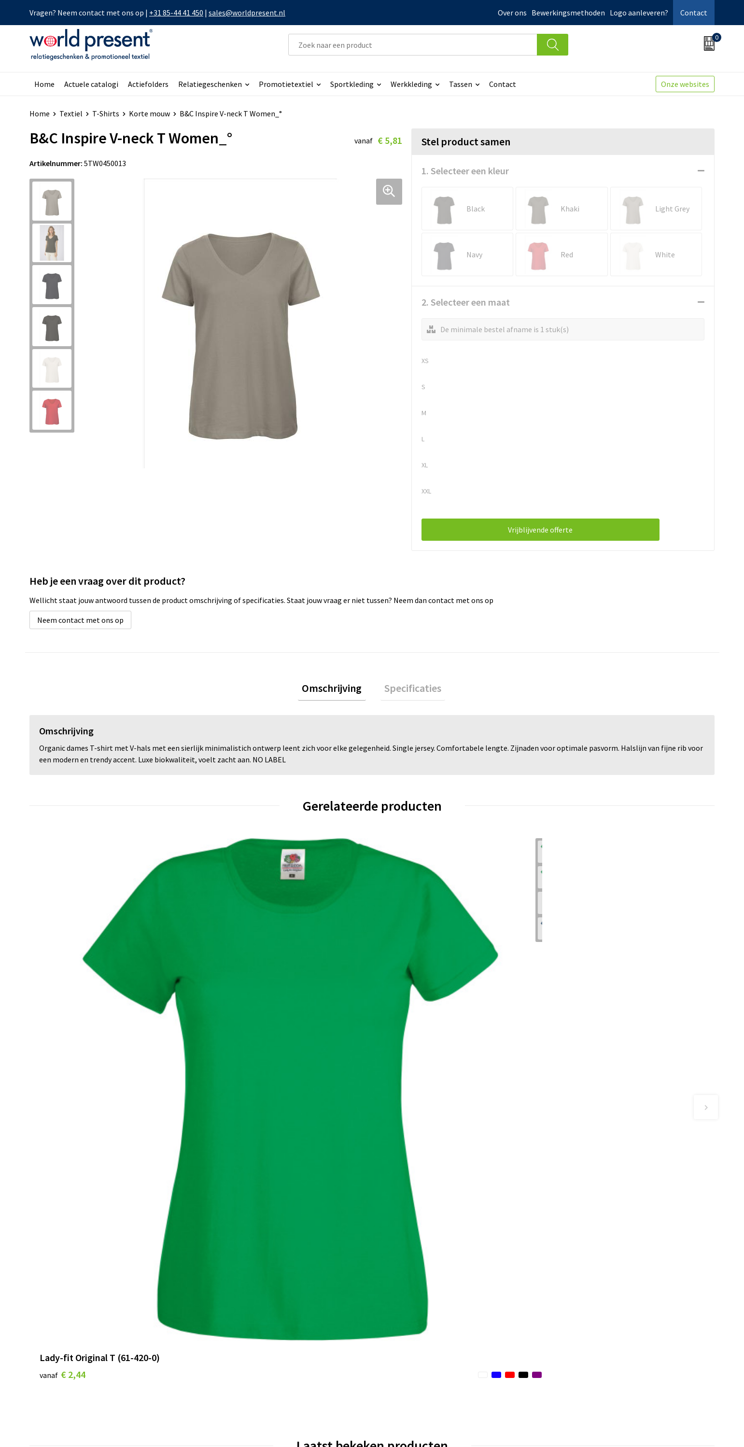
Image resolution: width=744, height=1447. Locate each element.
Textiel (71, 113)
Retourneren (405, 1302)
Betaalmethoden (412, 1287)
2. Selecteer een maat (465, 302)
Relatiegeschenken (210, 84)
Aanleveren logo (241, 1346)
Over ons (512, 12)
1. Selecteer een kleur (465, 171)
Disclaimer (692, 1426)
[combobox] (412, 45)
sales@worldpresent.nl (247, 12)
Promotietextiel (286, 84)
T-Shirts (105, 113)
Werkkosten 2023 (242, 1287)
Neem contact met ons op (80, 620)
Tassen (460, 84)
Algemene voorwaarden (559, 1426)
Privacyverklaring (636, 1426)
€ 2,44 (62, 1027)
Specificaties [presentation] (408, 690)
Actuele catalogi (91, 84)
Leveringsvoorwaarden (251, 1316)
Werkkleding (411, 84)
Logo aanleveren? (639, 12)
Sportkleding (352, 84)
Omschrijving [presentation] (336, 690)
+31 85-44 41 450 (176, 12)
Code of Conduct (241, 1302)
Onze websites (685, 84)
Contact (693, 12)
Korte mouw (149, 113)
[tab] (336, 690)
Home (44, 84)
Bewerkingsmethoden (568, 12)
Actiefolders (148, 84)
